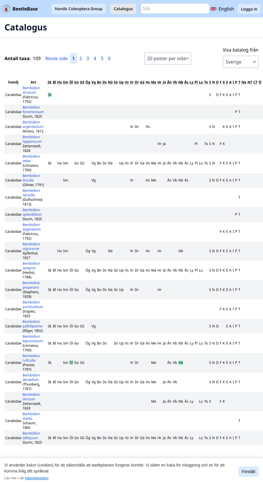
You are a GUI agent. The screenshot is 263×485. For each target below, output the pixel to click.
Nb (180, 82)
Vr (131, 82)
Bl (54, 82)
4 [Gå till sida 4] (95, 58)
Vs (127, 82)
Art (33, 82)
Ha (59, 82)
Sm (65, 82)
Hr (159, 82)
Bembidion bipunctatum (32, 338)
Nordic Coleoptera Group (78, 8)
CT (255, 82)
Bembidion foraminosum (33, 109)
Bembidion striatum (31, 90)
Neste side (56, 58)
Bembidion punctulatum (32, 304)
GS (82, 82)
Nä (110, 82)
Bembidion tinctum (31, 397)
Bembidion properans (31, 285)
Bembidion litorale (31, 178)
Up (121, 82)
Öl (71, 82)
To (206, 82)
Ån (169, 82)
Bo (99, 82)
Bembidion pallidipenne (32, 324)
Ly (192, 82)
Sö (116, 82)
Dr (137, 82)
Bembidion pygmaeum (31, 227)
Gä (142, 82)
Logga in (249, 9)
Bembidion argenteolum (32, 124)
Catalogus (123, 8)
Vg (93, 82)
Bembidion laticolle (31, 192)
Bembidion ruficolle (31, 358)
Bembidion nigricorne (31, 246)
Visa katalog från (240, 50)
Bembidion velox (31, 158)
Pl (196, 82)
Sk (50, 82)
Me (153, 82)
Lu (201, 82)
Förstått (248, 471)
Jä (164, 82)
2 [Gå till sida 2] (80, 58)
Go (76, 82)
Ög (87, 82)
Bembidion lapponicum (32, 139)
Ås (186, 82)
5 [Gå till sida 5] (102, 58)
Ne (244, 82)
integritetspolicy (36, 478)
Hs (147, 82)
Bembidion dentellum (31, 377)
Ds (104, 82)
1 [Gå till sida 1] (73, 58)
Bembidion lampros (31, 265)
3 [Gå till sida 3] (88, 58)
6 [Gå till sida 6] (109, 58)
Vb (175, 82)
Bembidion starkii (31, 416)
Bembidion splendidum (32, 212)
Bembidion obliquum (31, 435)
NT (250, 82)
